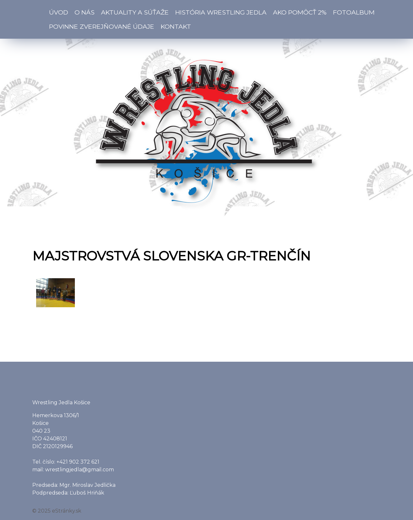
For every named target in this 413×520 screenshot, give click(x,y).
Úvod (58, 12)
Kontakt (176, 26)
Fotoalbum (354, 12)
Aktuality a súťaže (135, 12)
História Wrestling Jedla (221, 12)
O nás (85, 12)
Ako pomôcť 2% (300, 12)
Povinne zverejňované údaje (101, 26)
